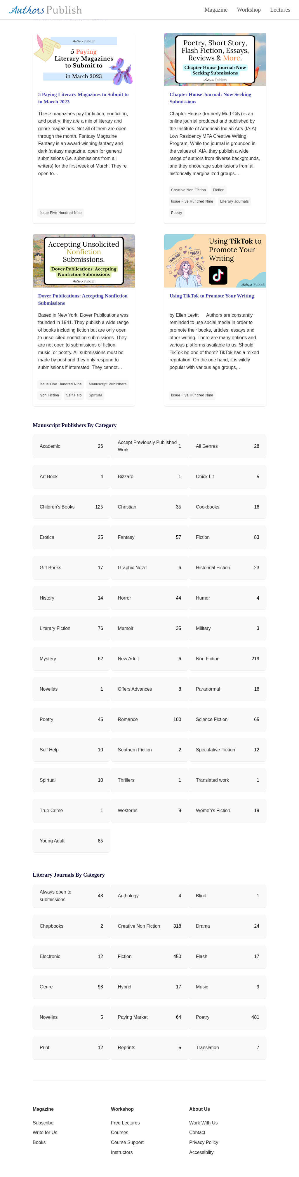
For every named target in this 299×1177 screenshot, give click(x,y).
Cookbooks (207, 506)
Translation (207, 1047)
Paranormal (208, 689)
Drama (203, 926)
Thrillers (126, 780)
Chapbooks (51, 926)
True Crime (51, 810)
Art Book (49, 476)
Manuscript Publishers (107, 384)
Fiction (218, 190)
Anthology (128, 895)
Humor (203, 598)
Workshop (249, 9)
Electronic (50, 956)
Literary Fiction (55, 628)
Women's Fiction (213, 810)
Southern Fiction (135, 749)
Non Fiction (49, 395)
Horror (124, 598)
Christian (127, 506)
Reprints (126, 1047)
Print (44, 1047)
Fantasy (126, 537)
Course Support (127, 1142)
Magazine (216, 9)
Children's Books (57, 506)
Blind (201, 895)
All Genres (207, 446)
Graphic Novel (132, 567)
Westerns (128, 810)
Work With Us (203, 1122)
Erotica (47, 537)
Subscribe (43, 1122)
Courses (119, 1132)
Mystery (48, 658)
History (47, 598)
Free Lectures (125, 1122)
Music (202, 986)
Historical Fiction (213, 567)
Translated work (212, 780)
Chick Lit (205, 476)
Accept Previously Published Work (147, 446)
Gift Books (50, 567)
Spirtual (95, 395)
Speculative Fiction (215, 749)
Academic (50, 446)
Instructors (122, 1152)
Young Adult (52, 840)
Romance (128, 719)
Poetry (176, 213)
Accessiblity (201, 1152)
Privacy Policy (203, 1142)
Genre (46, 986)
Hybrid (124, 986)
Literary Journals (234, 201)
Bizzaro (125, 476)
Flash (201, 956)
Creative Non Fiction (188, 190)
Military (203, 628)
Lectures (280, 9)
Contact (197, 1132)
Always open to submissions (56, 895)
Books (39, 1142)
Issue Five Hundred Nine (61, 213)
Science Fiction (212, 719)
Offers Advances (135, 689)
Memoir (125, 628)
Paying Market (133, 1017)
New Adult (128, 658)
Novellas (49, 689)
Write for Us (45, 1132)
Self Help (74, 395)
